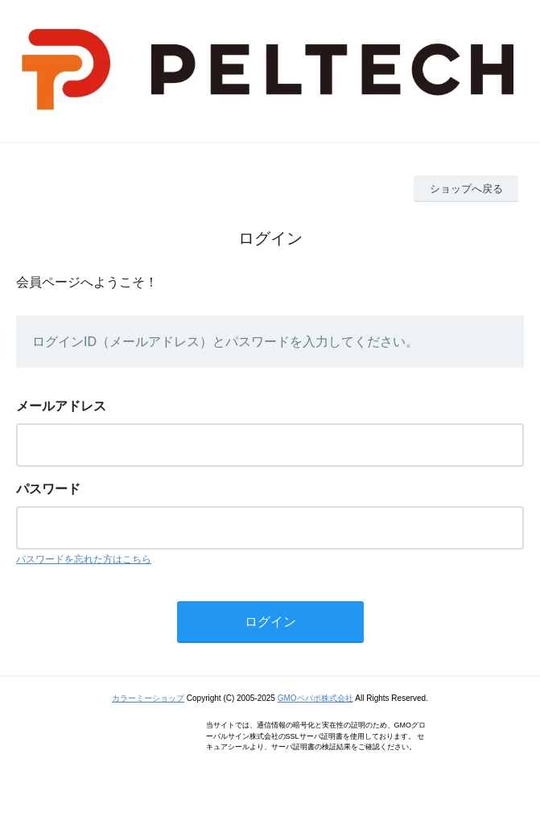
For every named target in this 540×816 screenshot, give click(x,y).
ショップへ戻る (466, 189)
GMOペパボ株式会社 (315, 698)
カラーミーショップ (148, 698)
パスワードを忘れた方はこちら (83, 559)
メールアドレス (61, 406)
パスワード (48, 489)
